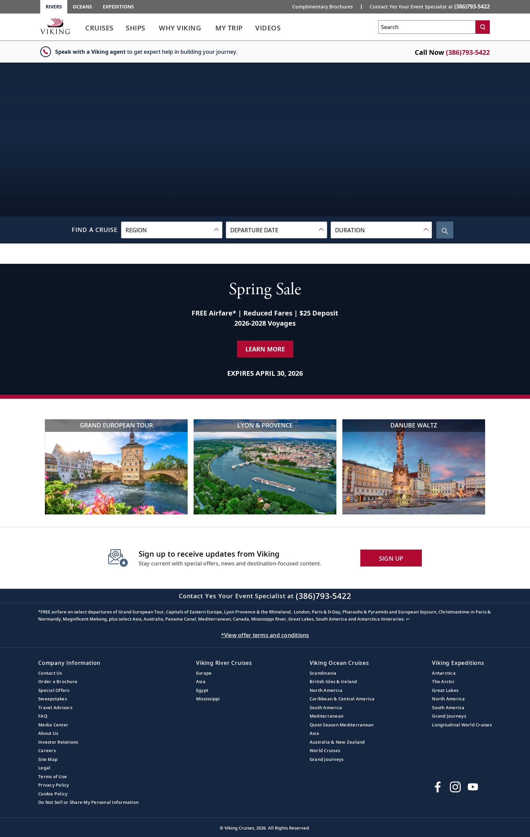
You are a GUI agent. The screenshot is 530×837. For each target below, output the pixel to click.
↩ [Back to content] (408, 619)
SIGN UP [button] (391, 558)
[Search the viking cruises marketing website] (427, 27)
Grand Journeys (327, 759)
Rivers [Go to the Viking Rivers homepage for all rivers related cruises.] (54, 6)
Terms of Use (52, 776)
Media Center (53, 725)
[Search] (483, 27)
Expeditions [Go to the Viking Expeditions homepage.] (118, 6)
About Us (48, 733)
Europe (204, 673)
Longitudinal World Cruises (462, 725)
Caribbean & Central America (342, 699)
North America (326, 690)
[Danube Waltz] (413, 467)
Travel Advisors (55, 707)
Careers (47, 750)
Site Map (47, 759)
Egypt (202, 690)
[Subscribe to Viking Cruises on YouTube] (472, 787)
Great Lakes (445, 690)
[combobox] (171, 230)
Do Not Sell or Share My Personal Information (88, 802)
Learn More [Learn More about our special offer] (265, 349)
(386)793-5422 (468, 52)
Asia (201, 681)
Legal (44, 768)
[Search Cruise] (444, 230)
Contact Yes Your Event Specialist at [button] (430, 6)
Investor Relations (58, 742)
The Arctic (443, 681)
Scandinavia (323, 673)
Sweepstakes (52, 699)
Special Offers (54, 690)
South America (326, 707)
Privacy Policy (53, 785)
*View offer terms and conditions (265, 635)
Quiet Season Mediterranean (342, 725)
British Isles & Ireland (333, 681)
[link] (99, 30)
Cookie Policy (53, 794)
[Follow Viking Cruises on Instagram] (455, 787)
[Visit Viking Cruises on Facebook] (437, 787)
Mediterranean (326, 716)
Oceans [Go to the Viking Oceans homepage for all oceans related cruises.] (82, 6)
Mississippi (208, 699)
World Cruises (325, 750)
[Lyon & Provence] (265, 467)
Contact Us (50, 673)
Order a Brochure (57, 681)
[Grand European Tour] (116, 467)
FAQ (42, 716)
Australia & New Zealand (337, 742)
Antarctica (444, 673)
